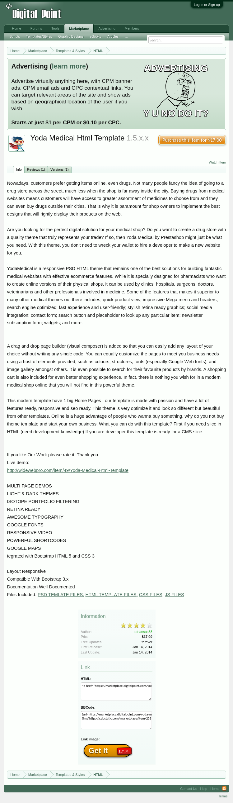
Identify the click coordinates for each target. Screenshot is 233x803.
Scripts (14, 36)
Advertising (106, 28)
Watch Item (217, 162)
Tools (55, 28)
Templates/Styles (39, 36)
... (126, 36)
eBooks (95, 36)
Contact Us (188, 789)
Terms (223, 796)
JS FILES (174, 594)
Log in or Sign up (207, 5)
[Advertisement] (102, 13)
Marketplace (79, 29)
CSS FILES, (151, 594)
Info (18, 169)
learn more (69, 66)
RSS (224, 788)
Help (203, 789)
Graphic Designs (70, 36)
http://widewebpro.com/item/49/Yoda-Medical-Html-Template (67, 470)
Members (132, 28)
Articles (113, 36)
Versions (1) (59, 169)
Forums (36, 28)
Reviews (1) (36, 169)
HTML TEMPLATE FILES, (111, 594)
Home (16, 28)
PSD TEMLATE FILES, (61, 594)
